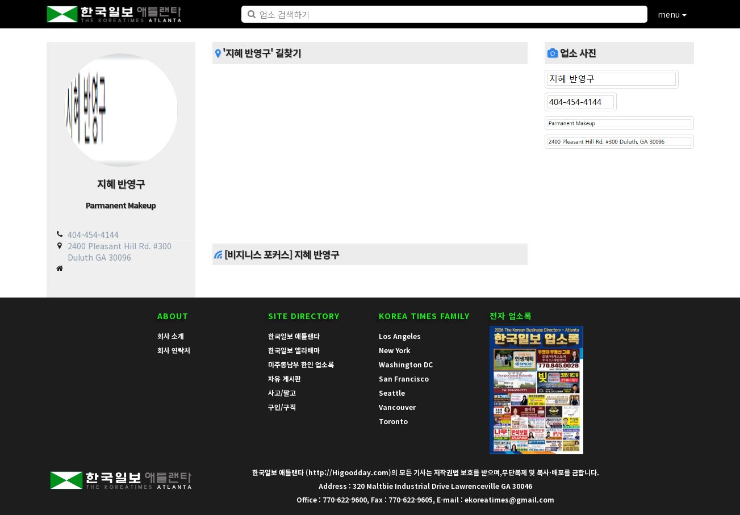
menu (672, 14)
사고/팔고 (282, 392)
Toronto (393, 421)
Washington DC (406, 364)
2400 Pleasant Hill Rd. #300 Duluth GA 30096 (120, 251)
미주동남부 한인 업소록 (301, 364)
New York (394, 350)
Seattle (392, 392)
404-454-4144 (93, 234)
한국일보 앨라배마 (294, 350)
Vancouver (397, 407)
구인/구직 (282, 407)
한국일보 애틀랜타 (294, 336)
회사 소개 (170, 336)
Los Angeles (400, 336)
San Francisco (404, 378)
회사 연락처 (173, 350)
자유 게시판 (284, 378)
